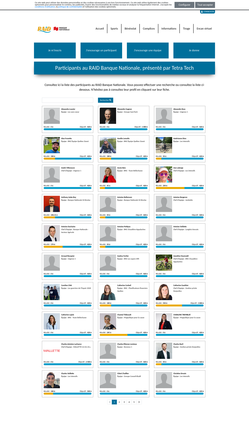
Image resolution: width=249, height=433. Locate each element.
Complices (149, 28)
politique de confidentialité (70, 7)
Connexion (207, 11)
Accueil (100, 28)
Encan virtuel (204, 28)
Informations (169, 28)
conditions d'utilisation (45, 7)
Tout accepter (205, 4)
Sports (114, 28)
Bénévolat (130, 28)
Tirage (186, 28)
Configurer (184, 4)
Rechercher (105, 100)
